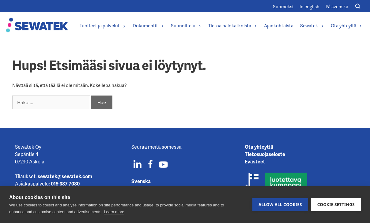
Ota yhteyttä (346, 25)
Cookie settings (336, 204)
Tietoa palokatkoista (232, 25)
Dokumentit (148, 25)
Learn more (114, 211)
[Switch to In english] (309, 6)
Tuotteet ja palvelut (103, 25)
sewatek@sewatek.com (65, 176)
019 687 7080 (65, 183)
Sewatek (312, 25)
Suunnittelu (186, 25)
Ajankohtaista (278, 25)
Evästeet (255, 161)
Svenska (141, 181)
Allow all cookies (280, 204)
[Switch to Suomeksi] (283, 6)
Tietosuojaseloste (265, 154)
